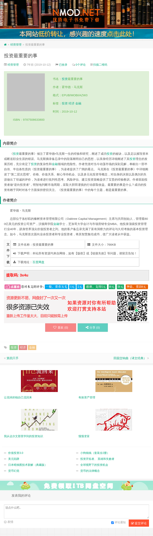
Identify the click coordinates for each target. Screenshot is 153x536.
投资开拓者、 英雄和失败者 (97, 458)
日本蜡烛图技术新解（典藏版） (27, 464)
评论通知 (118, 523)
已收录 (63, 64)
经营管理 (16, 44)
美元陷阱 (13, 458)
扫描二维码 (100, 64)
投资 (65, 79)
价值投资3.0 (15, 452)
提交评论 (139, 523)
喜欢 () (60, 327)
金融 (78, 103)
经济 (72, 103)
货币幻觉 (13, 470)
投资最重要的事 (20, 55)
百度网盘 (38, 262)
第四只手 (13, 358)
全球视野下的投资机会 (94, 464)
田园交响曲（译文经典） (130, 358)
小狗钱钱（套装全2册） (95, 452)
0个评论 (81, 64)
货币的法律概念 (90, 470)
